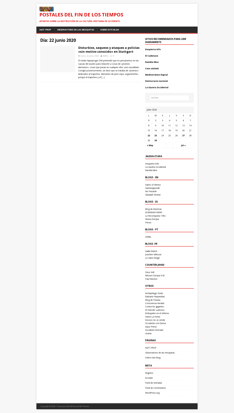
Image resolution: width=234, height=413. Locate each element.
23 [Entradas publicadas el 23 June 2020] (155, 135)
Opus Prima (151, 326)
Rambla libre (152, 62)
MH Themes (84, 406)
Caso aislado (152, 68)
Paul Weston (151, 278)
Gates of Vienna (153, 184)
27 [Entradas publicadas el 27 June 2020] (183, 135)
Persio (148, 222)
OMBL (148, 236)
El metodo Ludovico (155, 310)
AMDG (105, 55)
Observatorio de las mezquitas (75, 29)
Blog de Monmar (153, 209)
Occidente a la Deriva (155, 323)
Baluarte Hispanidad (155, 296)
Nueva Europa (152, 219)
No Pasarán (151, 191)
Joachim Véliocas (153, 254)
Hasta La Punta (152, 316)
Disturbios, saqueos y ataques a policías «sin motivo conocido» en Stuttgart (109, 50)
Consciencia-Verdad (154, 303)
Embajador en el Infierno (157, 313)
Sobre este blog (109, 29)
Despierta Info (153, 49)
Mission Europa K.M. (155, 275)
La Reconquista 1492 (155, 215)
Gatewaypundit (152, 188)
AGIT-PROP (45, 29)
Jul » (183, 145)
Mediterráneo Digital (156, 74)
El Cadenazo (151, 55)
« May (150, 145)
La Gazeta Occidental (156, 87)
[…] (102, 77)
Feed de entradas (153, 382)
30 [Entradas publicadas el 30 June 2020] (155, 140)
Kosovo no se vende (155, 320)
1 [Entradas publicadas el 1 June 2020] (148, 120)
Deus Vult (149, 272)
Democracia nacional (156, 81)
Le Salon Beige (152, 257)
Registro (149, 373)
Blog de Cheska (152, 300)
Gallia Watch (151, 251)
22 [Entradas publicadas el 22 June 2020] (149, 135)
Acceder (149, 377)
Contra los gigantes (154, 306)
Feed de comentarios (155, 387)
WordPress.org (152, 392)
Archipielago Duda (154, 293)
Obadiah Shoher (153, 194)
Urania (148, 333)
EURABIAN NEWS (153, 212)
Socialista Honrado (154, 330)
